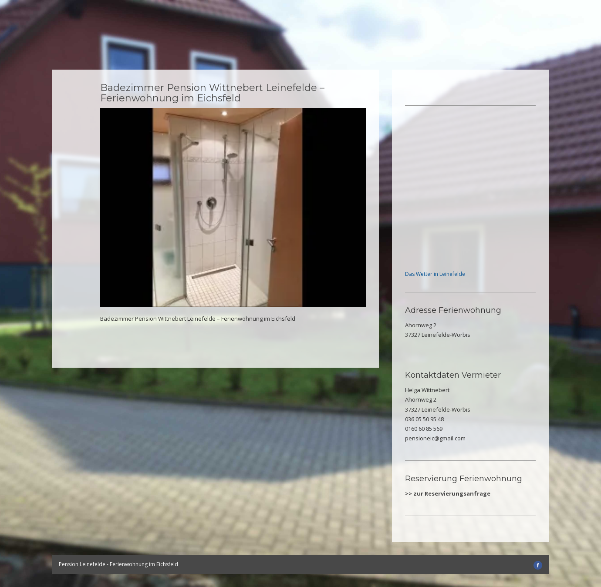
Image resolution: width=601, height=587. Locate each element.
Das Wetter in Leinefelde (435, 274)
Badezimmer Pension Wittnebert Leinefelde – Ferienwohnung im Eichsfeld (212, 93)
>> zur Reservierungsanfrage (447, 493)
